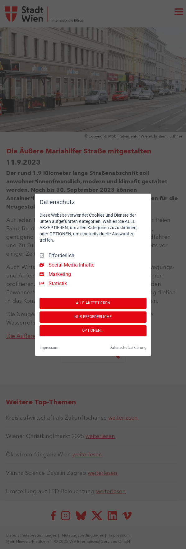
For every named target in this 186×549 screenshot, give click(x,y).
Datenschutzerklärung (127, 347)
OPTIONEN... (93, 330)
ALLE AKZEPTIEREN (93, 303)
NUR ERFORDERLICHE (93, 317)
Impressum (49, 347)
